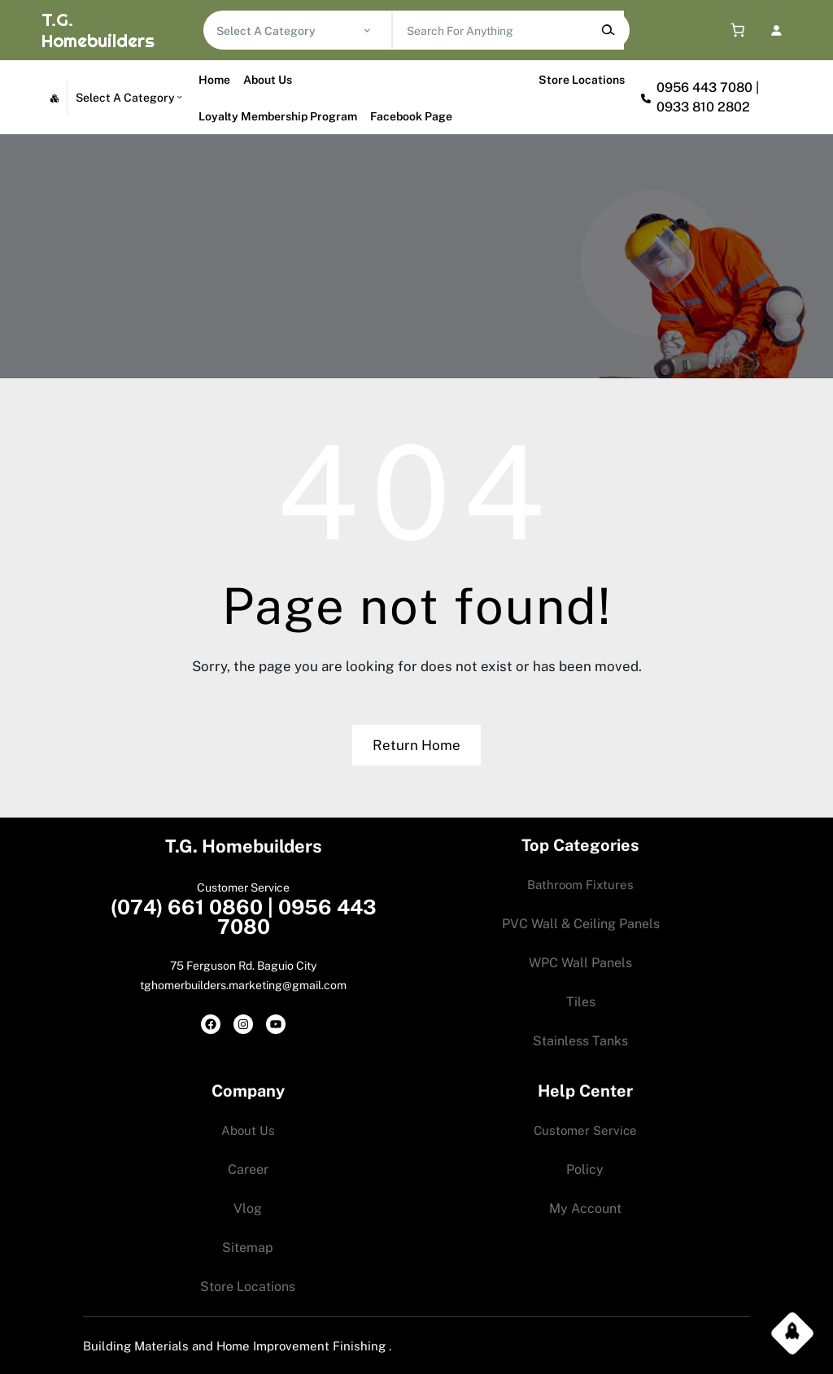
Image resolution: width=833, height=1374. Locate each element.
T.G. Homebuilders (98, 30)
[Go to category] (367, 30)
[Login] (776, 30)
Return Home (416, 745)
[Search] (607, 30)
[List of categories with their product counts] (289, 31)
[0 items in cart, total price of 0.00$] (734, 30)
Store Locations (582, 79)
